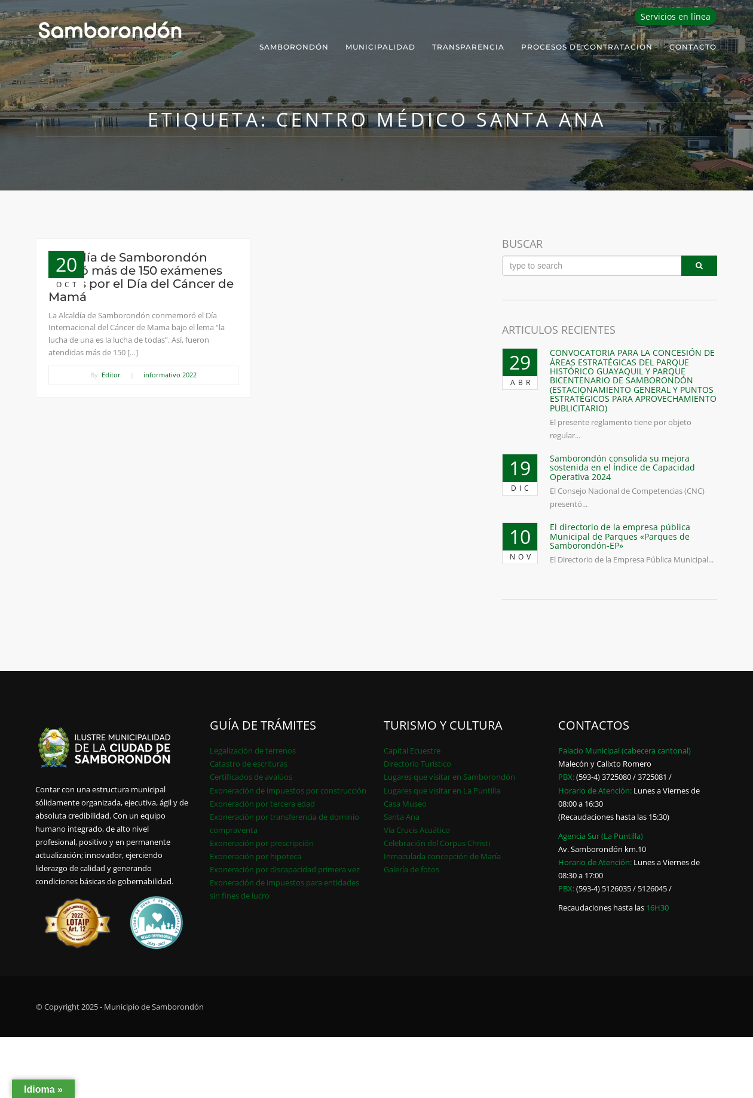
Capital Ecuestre (412, 750)
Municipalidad (380, 46)
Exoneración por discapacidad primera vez (285, 869)
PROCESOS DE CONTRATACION (587, 46)
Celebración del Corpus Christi (437, 843)
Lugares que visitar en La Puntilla (442, 790)
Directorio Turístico (417, 763)
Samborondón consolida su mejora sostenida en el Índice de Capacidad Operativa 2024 (622, 467)
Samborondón (294, 46)
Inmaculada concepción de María (442, 856)
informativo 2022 (170, 374)
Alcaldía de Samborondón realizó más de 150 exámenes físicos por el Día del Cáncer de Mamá (141, 277)
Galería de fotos (411, 869)
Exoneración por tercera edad (262, 803)
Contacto (693, 46)
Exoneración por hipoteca (255, 856)
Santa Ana (402, 816)
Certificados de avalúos (251, 776)
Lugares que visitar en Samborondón (449, 776)
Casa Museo (405, 803)
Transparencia (468, 46)
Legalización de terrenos (253, 750)
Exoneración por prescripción (262, 843)
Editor (111, 374)
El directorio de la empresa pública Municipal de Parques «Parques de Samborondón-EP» (620, 536)
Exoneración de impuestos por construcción (288, 790)
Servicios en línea (676, 16)
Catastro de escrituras (248, 763)
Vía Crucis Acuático (417, 830)
